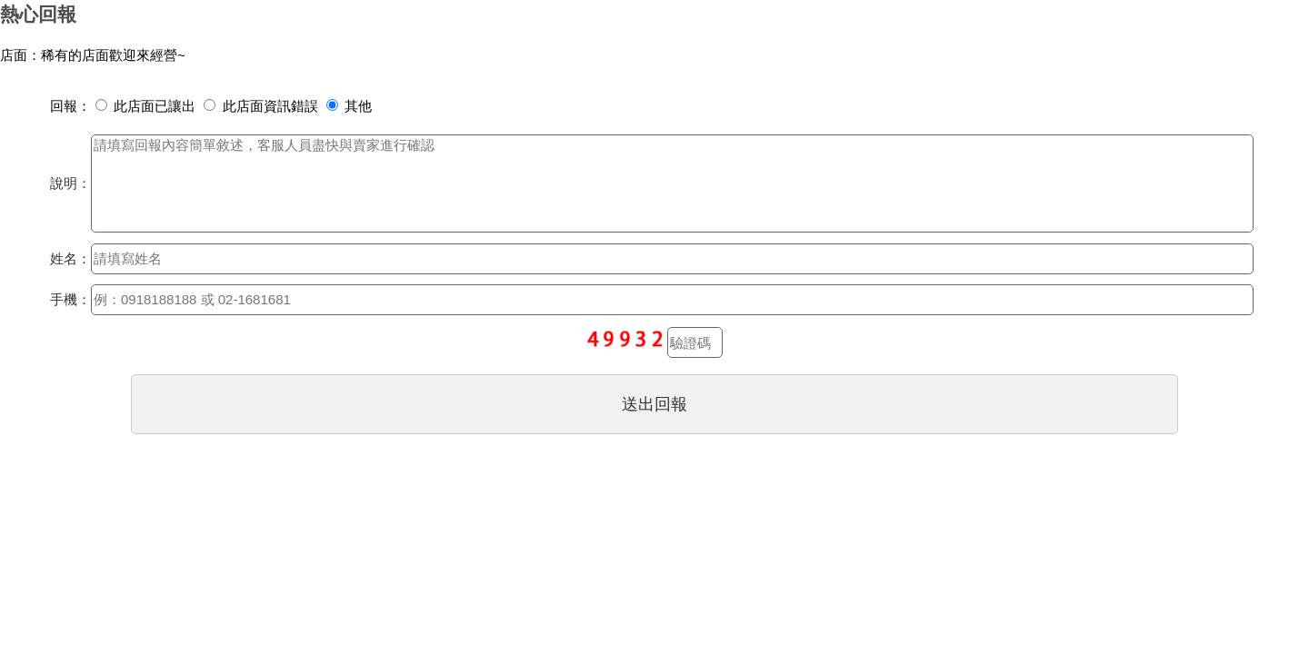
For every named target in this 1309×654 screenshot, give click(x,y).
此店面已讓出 (145, 106)
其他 (349, 106)
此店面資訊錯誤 (260, 106)
